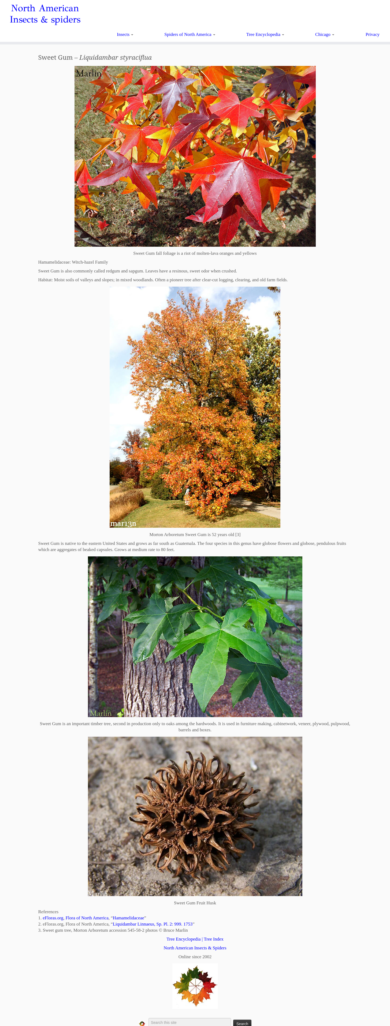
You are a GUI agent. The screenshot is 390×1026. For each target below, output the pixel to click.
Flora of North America (87, 917)
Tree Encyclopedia (265, 34)
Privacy (373, 34)
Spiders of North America (189, 34)
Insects (125, 34)
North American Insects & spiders (45, 14)
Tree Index (214, 939)
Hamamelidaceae (128, 917)
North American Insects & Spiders (195, 947)
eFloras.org (53, 917)
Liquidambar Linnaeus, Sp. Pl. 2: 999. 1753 (152, 924)
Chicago (324, 34)
